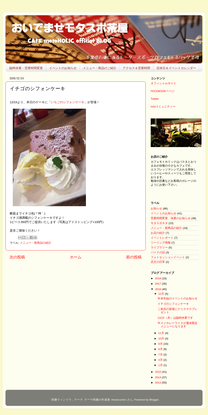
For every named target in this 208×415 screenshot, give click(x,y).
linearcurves (118, 399)
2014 (158, 377)
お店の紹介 (158, 232)
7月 (160, 354)
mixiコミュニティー (163, 106)
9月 (160, 343)
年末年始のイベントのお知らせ (177, 298)
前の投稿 (134, 257)
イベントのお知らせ (63, 68)
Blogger (154, 399)
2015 (158, 371)
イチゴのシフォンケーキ (173, 303)
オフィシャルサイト (163, 83)
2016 (158, 289)
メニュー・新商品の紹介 (35, 242)
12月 (161, 293)
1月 (160, 365)
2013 (158, 382)
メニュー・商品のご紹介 (99, 68)
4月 (160, 359)
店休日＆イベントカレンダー (176, 68)
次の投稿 (17, 257)
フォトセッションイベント (168, 257)
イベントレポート (162, 237)
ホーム (75, 257)
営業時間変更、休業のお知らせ (171, 218)
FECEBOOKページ (162, 91)
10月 (161, 338)
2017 (158, 283)
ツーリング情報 (161, 242)
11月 (161, 333)
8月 (160, 349)
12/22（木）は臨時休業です (175, 317)
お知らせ (156, 208)
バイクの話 (158, 252)
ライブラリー (159, 247)
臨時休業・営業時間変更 (26, 68)
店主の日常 (158, 261)
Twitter (155, 98)
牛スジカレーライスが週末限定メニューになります (177, 325)
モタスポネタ (159, 223)
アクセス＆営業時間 (136, 68)
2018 (158, 278)
